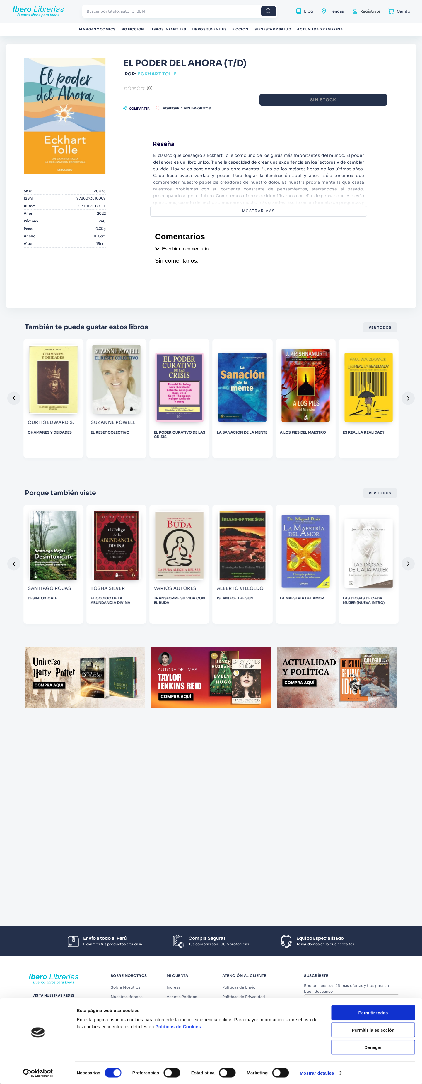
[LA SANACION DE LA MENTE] (362, 423)
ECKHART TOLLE (216, 74)
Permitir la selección (373, 752)
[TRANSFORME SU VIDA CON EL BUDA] (286, 607)
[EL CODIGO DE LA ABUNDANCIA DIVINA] (211, 607)
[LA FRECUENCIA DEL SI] (59, 423)
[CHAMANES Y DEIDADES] (135, 423)
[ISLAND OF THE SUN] (362, 607)
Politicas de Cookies (178, 748)
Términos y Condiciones (354, 1013)
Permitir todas (373, 735)
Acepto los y (352, 1015)
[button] (195, 108)
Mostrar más (288, 211)
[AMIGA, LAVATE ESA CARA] (59, 607)
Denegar (373, 769)
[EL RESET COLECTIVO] (211, 423)
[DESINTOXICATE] (135, 607)
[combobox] (179, 11)
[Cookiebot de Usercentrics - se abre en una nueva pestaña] (38, 795)
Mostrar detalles (317, 795)
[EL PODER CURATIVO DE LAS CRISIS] (286, 423)
